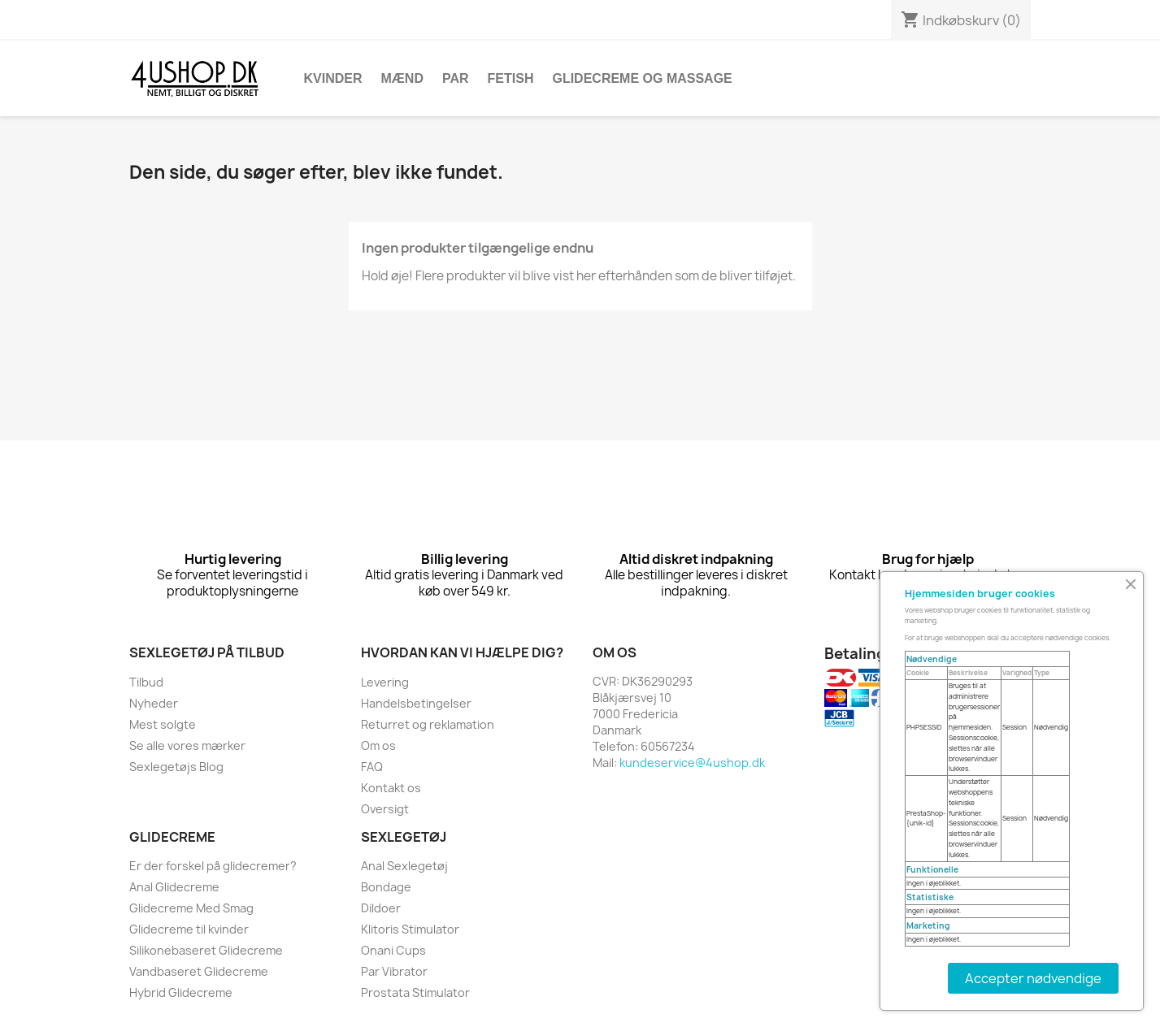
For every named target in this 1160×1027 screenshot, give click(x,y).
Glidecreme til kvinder (189, 929)
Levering (385, 682)
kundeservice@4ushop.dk (692, 762)
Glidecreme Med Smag (191, 908)
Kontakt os (391, 787)
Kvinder (333, 78)
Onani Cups (393, 950)
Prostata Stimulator (415, 992)
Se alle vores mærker (187, 745)
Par (455, 78)
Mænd (402, 78)
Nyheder (153, 703)
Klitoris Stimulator (410, 929)
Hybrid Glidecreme (180, 992)
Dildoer (381, 908)
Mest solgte (162, 724)
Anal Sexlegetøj (404, 865)
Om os (378, 745)
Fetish (511, 78)
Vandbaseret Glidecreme (198, 971)
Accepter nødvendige (1033, 978)
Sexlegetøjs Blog (176, 766)
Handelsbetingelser (416, 703)
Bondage (386, 887)
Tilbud (146, 682)
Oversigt (385, 809)
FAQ (372, 766)
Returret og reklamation (427, 724)
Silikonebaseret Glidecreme (206, 950)
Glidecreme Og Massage (642, 78)
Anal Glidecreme (174, 887)
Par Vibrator (394, 971)
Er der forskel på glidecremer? (213, 865)
